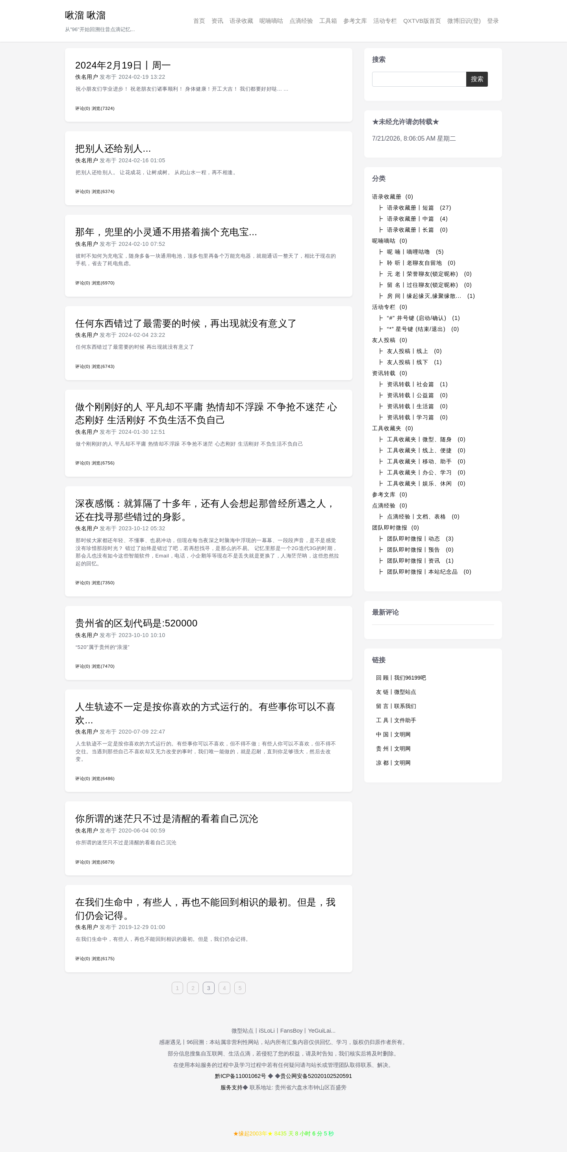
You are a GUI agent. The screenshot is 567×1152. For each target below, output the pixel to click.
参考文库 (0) (390, 494)
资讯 (217, 20)
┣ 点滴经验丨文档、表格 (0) (418, 516)
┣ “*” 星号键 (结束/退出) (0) (418, 329)
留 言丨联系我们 (396, 706)
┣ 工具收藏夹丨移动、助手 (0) (421, 461)
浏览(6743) (103, 366)
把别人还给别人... (113, 148)
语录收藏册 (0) (392, 196)
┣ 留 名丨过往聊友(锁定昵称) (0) (424, 285)
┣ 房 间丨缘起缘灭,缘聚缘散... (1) (426, 296)
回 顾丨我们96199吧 (401, 677)
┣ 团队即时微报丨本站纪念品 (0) (424, 572)
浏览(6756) (103, 463)
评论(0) (82, 108)
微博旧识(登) (464, 20)
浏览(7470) (103, 666)
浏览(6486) (103, 778)
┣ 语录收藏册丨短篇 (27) (414, 207)
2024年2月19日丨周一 (123, 65)
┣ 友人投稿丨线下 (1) (409, 362)
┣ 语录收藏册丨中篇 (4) (412, 219)
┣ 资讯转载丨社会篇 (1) (412, 384)
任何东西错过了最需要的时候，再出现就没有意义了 (186, 323)
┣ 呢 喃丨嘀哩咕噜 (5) (410, 252)
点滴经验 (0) (390, 505)
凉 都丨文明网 (393, 763)
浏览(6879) (103, 862)
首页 (199, 20)
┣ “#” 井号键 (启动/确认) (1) (418, 318)
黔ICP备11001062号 (240, 1076)
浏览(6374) (103, 191)
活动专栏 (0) (390, 307)
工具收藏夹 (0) (392, 428)
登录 (493, 20)
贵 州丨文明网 (393, 748)
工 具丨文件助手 (396, 720)
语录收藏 (241, 20)
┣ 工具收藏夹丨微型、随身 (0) (421, 439)
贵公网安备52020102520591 (316, 1076)
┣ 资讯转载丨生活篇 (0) (412, 406)
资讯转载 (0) (390, 373)
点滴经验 (301, 20)
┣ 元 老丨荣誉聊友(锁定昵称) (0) (424, 274)
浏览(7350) (103, 582)
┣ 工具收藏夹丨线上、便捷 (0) (421, 450)
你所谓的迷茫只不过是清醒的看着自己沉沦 (167, 818)
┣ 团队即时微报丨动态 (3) (415, 538)
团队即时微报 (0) (395, 527)
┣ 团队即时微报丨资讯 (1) (415, 560)
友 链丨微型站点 (396, 692)
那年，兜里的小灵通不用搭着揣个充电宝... (166, 232)
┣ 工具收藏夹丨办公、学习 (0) (421, 472)
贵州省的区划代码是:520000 (136, 623)
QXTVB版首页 (422, 20)
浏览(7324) (103, 108)
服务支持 (231, 1087)
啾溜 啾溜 (85, 15)
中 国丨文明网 (393, 734)
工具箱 (328, 20)
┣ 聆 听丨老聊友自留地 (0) (416, 263)
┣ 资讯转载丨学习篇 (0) (412, 417)
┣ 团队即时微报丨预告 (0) (415, 549)
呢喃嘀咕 (271, 20)
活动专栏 (385, 20)
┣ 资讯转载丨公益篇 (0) (412, 395)
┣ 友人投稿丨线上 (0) (409, 351)
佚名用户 (86, 77)
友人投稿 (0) (390, 340)
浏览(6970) (103, 283)
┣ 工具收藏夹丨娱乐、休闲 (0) (421, 483)
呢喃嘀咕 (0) (390, 241)
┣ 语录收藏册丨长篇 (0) (412, 230)
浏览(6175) (103, 958)
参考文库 (355, 20)
